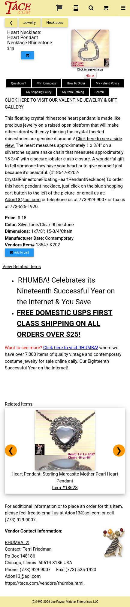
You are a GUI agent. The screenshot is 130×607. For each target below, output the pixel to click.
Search (99, 92)
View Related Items (21, 266)
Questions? (18, 83)
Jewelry (29, 23)
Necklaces (55, 23)
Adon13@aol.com (23, 199)
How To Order (76, 83)
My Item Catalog (73, 92)
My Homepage (46, 83)
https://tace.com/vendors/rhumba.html (44, 583)
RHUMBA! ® (17, 542)
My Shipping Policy (38, 92)
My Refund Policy (107, 83)
